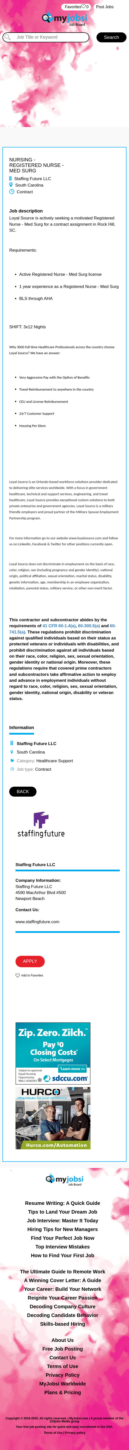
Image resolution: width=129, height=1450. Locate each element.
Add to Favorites (32, 975)
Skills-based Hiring (62, 1324)
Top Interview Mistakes (63, 1246)
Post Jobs (105, 7)
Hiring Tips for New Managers (63, 1229)
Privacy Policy (63, 1375)
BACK (23, 791)
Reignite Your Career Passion (63, 1298)
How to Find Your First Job (62, 1255)
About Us (63, 1340)
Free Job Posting (62, 1349)
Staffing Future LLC (35, 865)
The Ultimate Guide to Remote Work (62, 1271)
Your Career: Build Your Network (62, 1289)
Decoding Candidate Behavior (62, 1315)
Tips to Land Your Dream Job (62, 1212)
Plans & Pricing (62, 1392)
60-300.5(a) (89, 625)
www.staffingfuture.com (37, 921)
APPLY (30, 961)
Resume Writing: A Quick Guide (62, 1203)
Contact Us (63, 1357)
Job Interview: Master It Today (62, 1220)
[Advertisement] (64, 80)
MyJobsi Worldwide (62, 1383)
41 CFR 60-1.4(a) (59, 625)
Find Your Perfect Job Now (62, 1238)
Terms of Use (62, 1366)
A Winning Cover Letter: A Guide (62, 1280)
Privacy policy (75, 1433)
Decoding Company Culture (63, 1306)
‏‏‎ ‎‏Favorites (76, 7)
